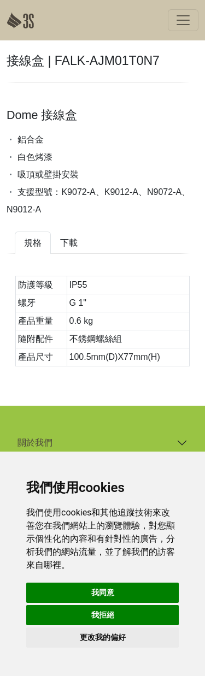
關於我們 (34, 442)
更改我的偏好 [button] (103, 637)
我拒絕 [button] (102, 614)
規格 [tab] (33, 242)
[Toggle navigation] (183, 20)
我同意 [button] (102, 592)
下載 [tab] (69, 242)
